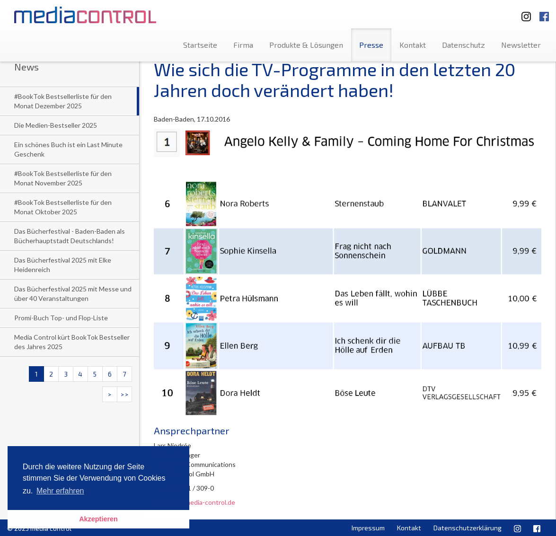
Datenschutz (463, 44)
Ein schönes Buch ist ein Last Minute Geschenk (68, 149)
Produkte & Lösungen (306, 44)
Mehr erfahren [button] (60, 491)
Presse (371, 44)
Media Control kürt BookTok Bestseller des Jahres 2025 (72, 342)
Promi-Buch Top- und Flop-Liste (61, 318)
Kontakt (412, 44)
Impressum (368, 528)
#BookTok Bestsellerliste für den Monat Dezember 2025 (63, 101)
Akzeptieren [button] (98, 519)
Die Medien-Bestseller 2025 (55, 125)
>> (124, 394)
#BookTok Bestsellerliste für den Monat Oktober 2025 (63, 207)
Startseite (200, 44)
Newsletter (521, 44)
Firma (243, 44)
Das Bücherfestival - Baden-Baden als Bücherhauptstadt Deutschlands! (69, 236)
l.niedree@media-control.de (194, 502)
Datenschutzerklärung (467, 528)
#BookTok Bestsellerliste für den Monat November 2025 (63, 178)
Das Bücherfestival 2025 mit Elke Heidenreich (62, 264)
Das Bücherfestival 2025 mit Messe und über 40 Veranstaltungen (73, 293)
